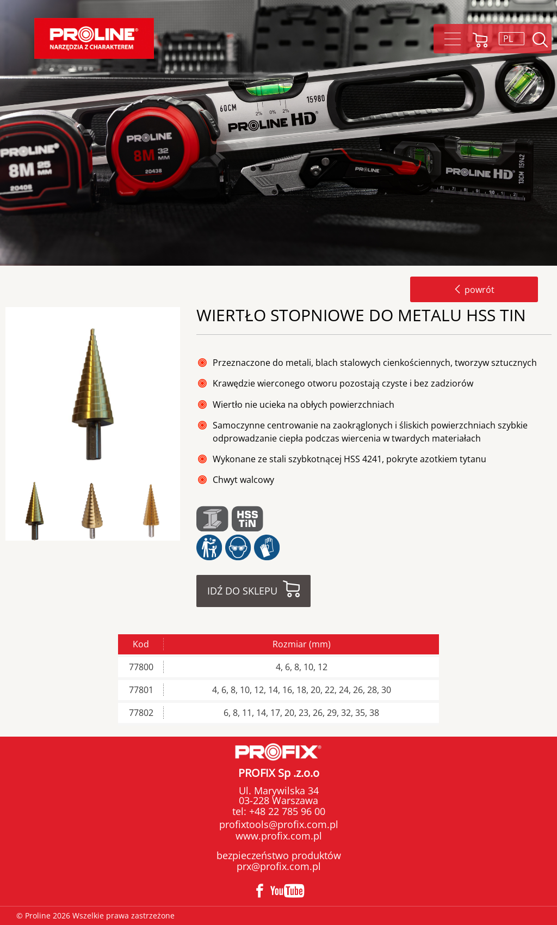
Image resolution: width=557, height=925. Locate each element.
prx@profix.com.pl (279, 866)
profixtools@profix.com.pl (278, 824)
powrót (474, 290)
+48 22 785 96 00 (285, 811)
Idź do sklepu (242, 590)
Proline (94, 38)
